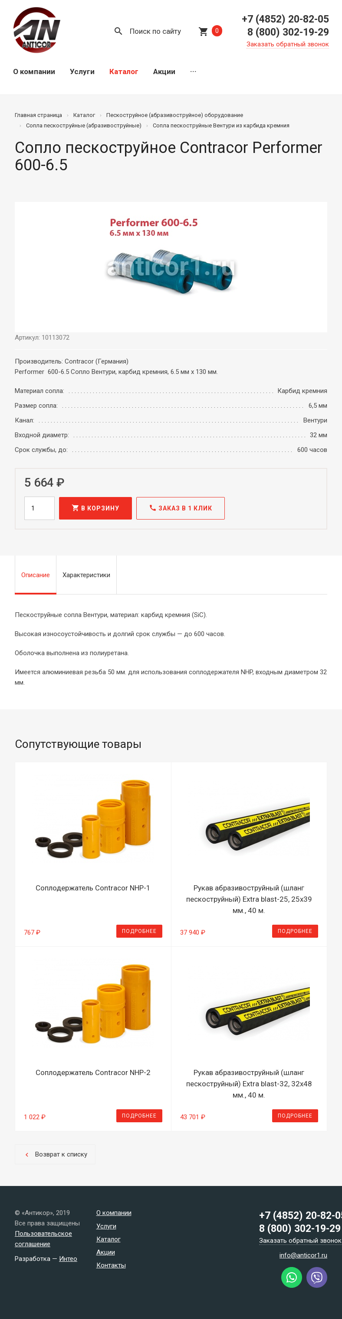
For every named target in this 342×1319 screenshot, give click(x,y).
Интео (68, 1259)
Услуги (82, 71)
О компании (34, 71)
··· (193, 71)
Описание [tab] (35, 575)
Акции (164, 71)
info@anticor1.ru (303, 1255)
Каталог (123, 71)
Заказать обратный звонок (288, 44)
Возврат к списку (55, 1154)
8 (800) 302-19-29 (288, 32)
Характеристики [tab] (86, 575)
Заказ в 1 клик (180, 508)
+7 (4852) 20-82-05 (285, 19)
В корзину (95, 508)
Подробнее (139, 931)
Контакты (111, 1265)
